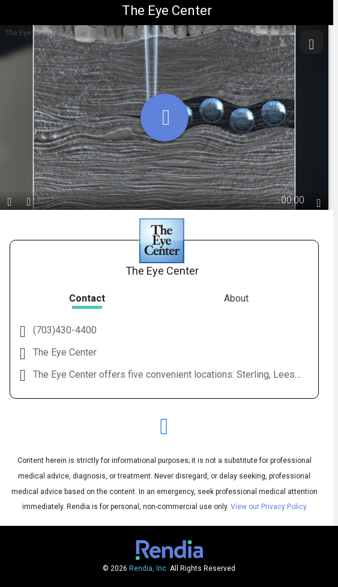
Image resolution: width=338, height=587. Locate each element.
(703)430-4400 (64, 330)
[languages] (318, 202)
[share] (312, 42)
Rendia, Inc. (148, 568)
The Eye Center (64, 352)
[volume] (28, 200)
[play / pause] (9, 200)
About (236, 298)
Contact (87, 298)
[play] (164, 118)
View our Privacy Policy (269, 506)
